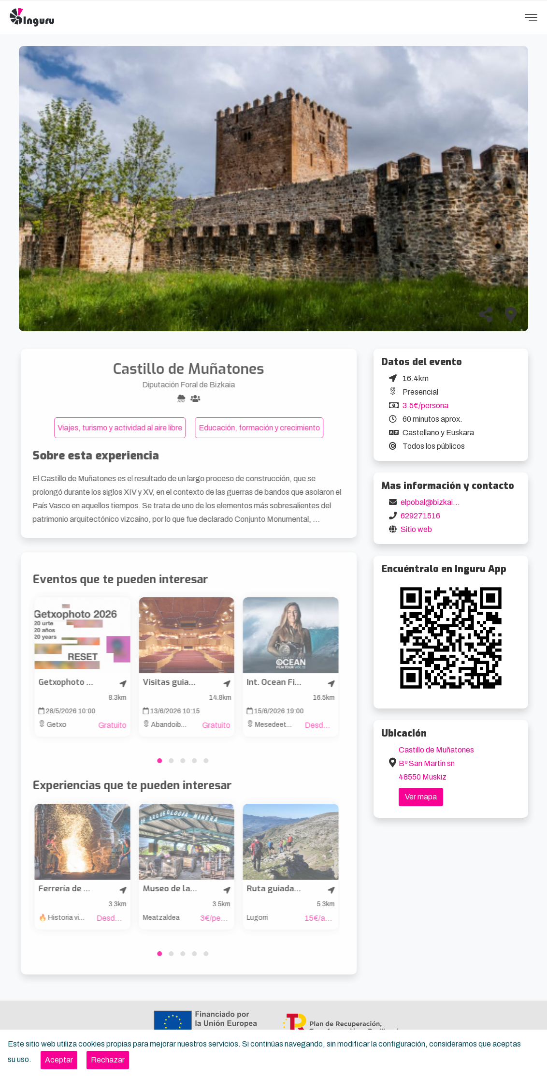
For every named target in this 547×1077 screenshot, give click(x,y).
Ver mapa (421, 797)
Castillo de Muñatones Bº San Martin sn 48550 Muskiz (436, 763)
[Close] (59, 1060)
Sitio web (416, 529)
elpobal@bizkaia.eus (436, 502)
